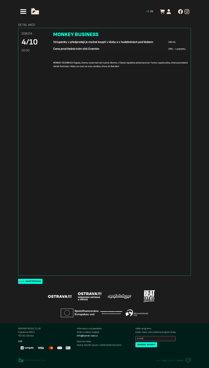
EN (151, 11)
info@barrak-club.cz (87, 335)
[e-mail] (155, 338)
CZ (147, 11)
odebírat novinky (146, 344)
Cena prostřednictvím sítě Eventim (76, 49)
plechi (180, 360)
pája (164, 360)
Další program (33, 281)
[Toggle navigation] (23, 11)
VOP (20, 341)
